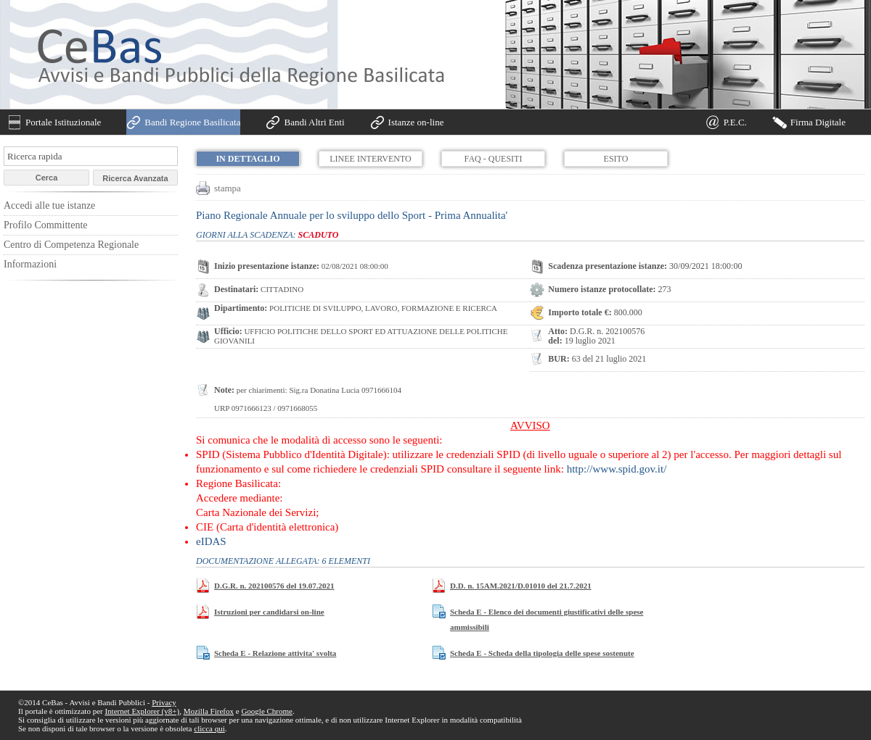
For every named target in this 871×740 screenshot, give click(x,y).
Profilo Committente (46, 225)
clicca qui (209, 728)
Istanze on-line (416, 122)
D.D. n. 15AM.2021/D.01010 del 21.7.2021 (521, 585)
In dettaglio (247, 159)
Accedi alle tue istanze (49, 205)
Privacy (164, 702)
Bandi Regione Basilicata (192, 122)
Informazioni (30, 264)
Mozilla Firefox (209, 711)
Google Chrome (267, 711)
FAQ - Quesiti (494, 159)
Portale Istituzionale (63, 122)
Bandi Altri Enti (314, 122)
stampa (227, 188)
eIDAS (211, 541)
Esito (616, 159)
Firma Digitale (818, 122)
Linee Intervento (370, 159)
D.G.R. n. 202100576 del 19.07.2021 (274, 585)
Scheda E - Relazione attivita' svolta (275, 653)
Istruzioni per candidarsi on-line (269, 611)
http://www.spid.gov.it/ (617, 469)
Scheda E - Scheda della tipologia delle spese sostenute (542, 653)
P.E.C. (735, 122)
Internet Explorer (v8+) (142, 711)
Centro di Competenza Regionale (71, 244)
